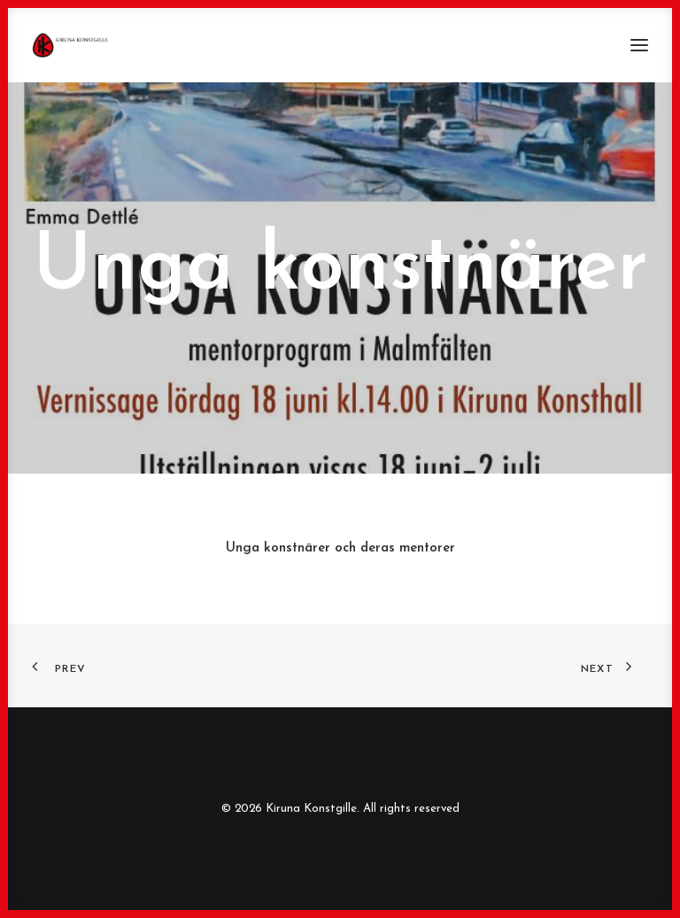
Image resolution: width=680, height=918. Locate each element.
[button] (639, 45)
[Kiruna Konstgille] (70, 45)
